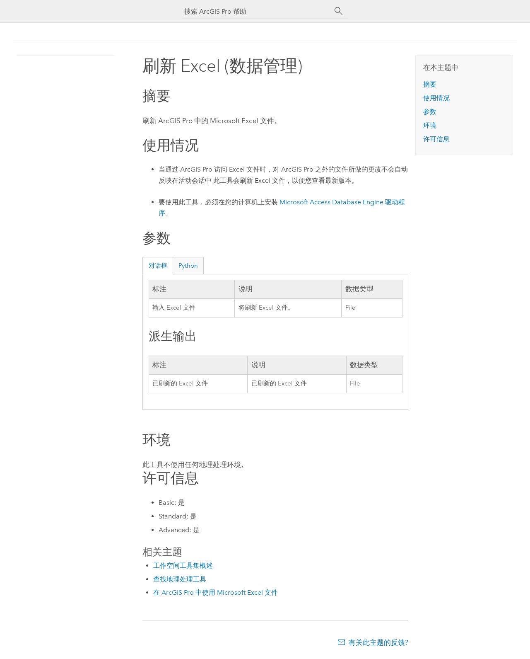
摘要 (429, 84)
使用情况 (436, 98)
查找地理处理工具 (179, 579)
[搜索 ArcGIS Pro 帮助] (256, 11)
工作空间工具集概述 (183, 565)
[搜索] (339, 11)
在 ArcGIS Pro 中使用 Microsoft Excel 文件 (215, 592)
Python (188, 265)
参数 (429, 112)
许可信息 (436, 139)
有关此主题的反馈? (378, 642)
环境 (429, 125)
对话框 (158, 265)
